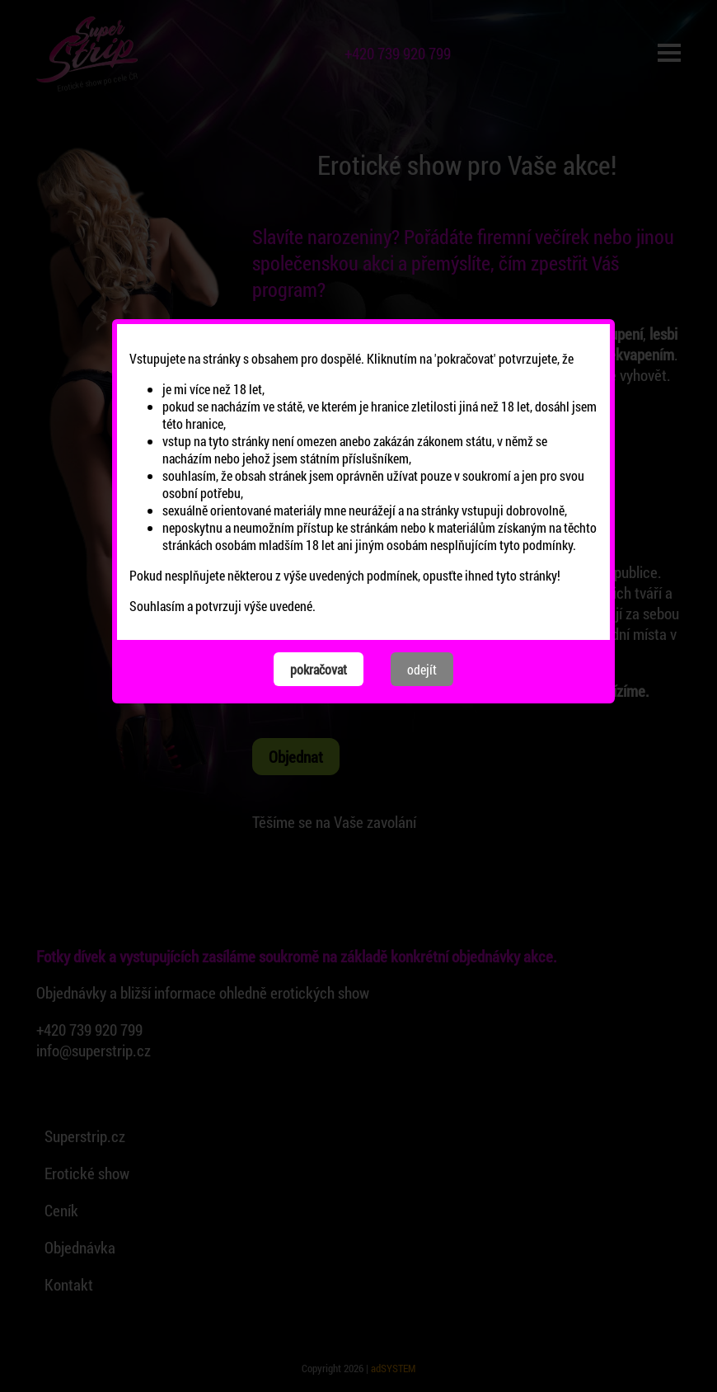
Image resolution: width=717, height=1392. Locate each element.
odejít (422, 576)
